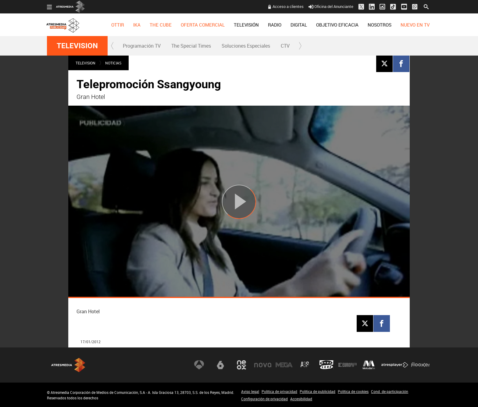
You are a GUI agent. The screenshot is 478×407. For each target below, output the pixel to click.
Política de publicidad (317, 391)
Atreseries (305, 364)
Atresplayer (394, 364)
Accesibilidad (301, 398)
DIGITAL (299, 25)
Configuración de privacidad (264, 398)
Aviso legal (250, 391)
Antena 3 (199, 364)
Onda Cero (326, 364)
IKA (137, 25)
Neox (241, 364)
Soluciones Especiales (246, 45)
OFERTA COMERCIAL (203, 25)
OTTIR (117, 25)
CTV (285, 45)
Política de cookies (353, 391)
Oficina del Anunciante (331, 6)
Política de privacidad (279, 391)
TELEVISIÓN (246, 25)
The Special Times (191, 45)
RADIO (274, 25)
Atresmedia (68, 365)
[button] (112, 45)
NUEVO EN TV (415, 25)
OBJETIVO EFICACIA (337, 25)
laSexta (220, 364)
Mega (284, 364)
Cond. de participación (389, 391)
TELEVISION (77, 46)
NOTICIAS (113, 62)
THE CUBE (161, 25)
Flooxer (420, 364)
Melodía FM (369, 364)
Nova (263, 364)
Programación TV (142, 45)
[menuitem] (118, 24)
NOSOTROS (379, 25)
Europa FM (347, 364)
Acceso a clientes (288, 6)
